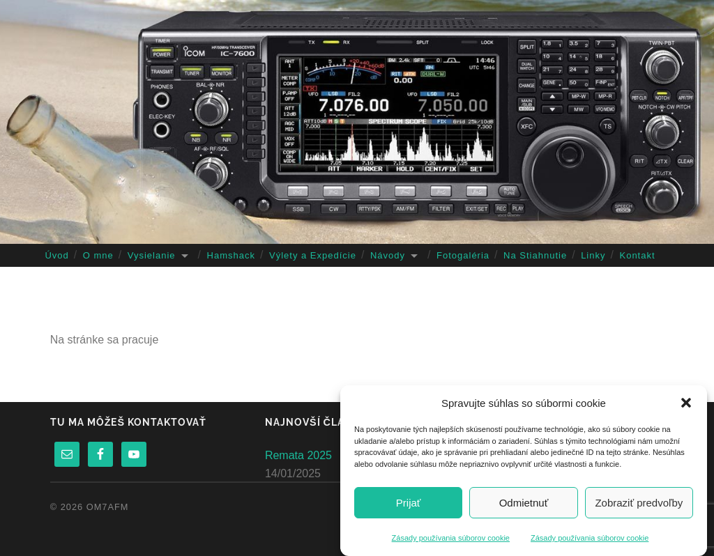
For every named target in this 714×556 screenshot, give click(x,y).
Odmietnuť (524, 503)
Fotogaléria (462, 255)
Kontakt (637, 255)
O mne (98, 255)
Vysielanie (152, 255)
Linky (593, 255)
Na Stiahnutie (535, 255)
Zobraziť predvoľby (639, 503)
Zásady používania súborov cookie (451, 538)
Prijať (408, 503)
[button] (686, 403)
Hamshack (231, 255)
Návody (387, 255)
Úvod (56, 255)
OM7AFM (107, 507)
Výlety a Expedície (312, 255)
